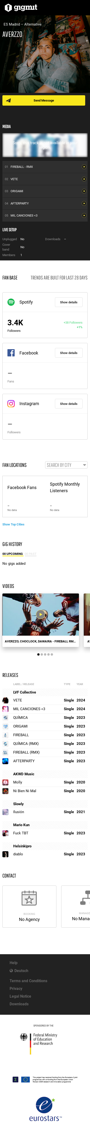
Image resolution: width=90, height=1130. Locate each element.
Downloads (19, 1004)
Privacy (16, 988)
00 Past (30, 554)
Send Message (44, 100)
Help (14, 962)
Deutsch (21, 970)
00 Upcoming (13, 554)
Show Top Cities (13, 524)
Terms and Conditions (28, 981)
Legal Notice (20, 996)
